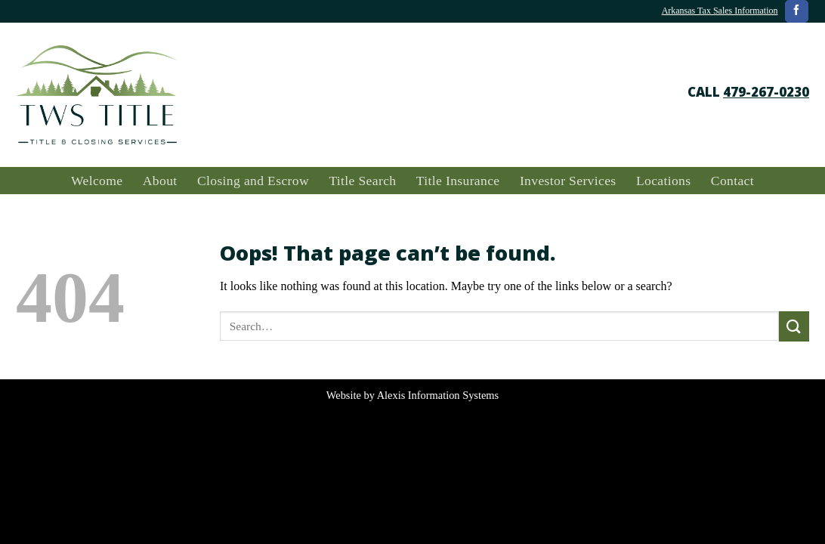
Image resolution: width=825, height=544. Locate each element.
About (160, 180)
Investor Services (568, 180)
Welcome (96, 180)
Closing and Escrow (253, 180)
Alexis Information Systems (438, 395)
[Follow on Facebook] (796, 11)
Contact (732, 180)
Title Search (362, 180)
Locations (663, 180)
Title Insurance (458, 180)
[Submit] (794, 326)
